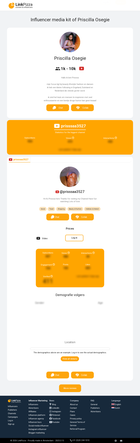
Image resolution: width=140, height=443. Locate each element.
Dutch (115, 408)
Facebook (56, 419)
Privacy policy (76, 419)
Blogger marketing (37, 433)
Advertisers (34, 408)
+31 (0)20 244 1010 (79, 440)
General (94, 404)
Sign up (11, 424)
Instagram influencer (37, 429)
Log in (10, 420)
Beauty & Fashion (75, 209)
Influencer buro (35, 422)
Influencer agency (36, 419)
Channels (12, 413)
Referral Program (77, 429)
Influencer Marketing (38, 401)
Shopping (61, 209)
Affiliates (32, 411)
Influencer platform (37, 415)
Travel (51, 209)
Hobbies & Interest (92, 209)
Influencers (13, 406)
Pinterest (56, 415)
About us (74, 404)
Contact (73, 408)
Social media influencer (39, 426)
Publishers (12, 410)
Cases (72, 415)
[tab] (18, 159)
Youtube (55, 422)
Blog (54, 404)
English (116, 404)
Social (43, 209)
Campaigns (13, 417)
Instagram (56, 411)
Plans (72, 411)
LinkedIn (55, 408)
